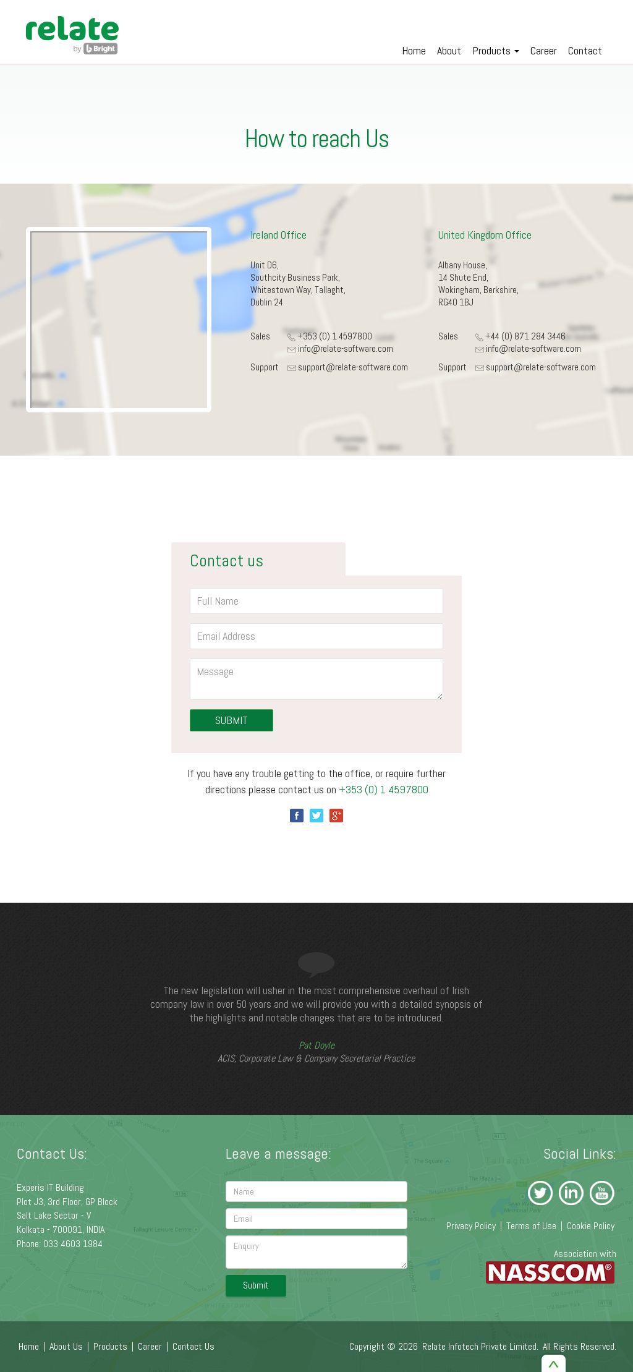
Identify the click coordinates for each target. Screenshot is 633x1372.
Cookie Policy (590, 1225)
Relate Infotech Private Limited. (480, 1346)
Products (495, 50)
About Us (66, 1346)
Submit (256, 1285)
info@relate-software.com (345, 348)
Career (543, 50)
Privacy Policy (471, 1225)
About (449, 50)
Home (414, 50)
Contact (585, 50)
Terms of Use (531, 1225)
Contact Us (193, 1346)
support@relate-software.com (353, 367)
